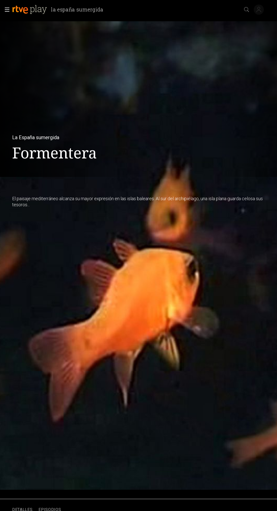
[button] (5, 9)
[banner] (59, 9)
